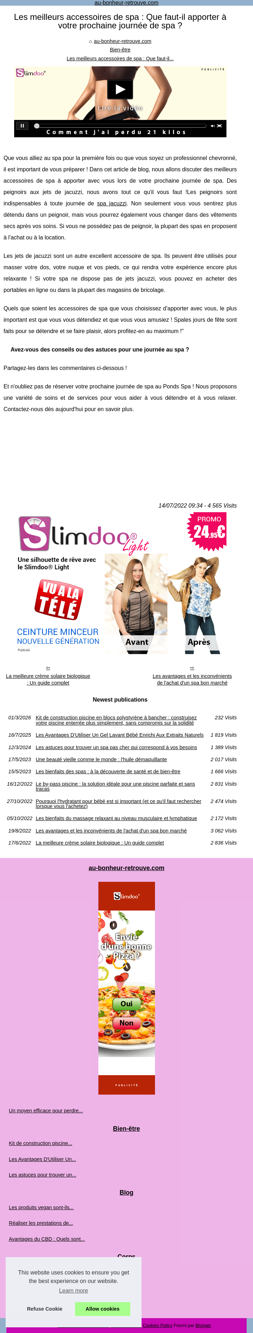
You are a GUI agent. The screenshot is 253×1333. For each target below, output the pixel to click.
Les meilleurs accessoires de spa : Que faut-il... (120, 58)
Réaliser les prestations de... (41, 1223)
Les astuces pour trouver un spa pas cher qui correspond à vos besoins (116, 747)
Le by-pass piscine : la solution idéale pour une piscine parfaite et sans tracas (115, 786)
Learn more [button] (73, 1291)
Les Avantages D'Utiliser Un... (42, 1159)
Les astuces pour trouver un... (42, 1175)
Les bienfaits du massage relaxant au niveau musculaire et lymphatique (116, 818)
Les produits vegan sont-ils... (41, 1207)
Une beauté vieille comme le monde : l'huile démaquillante (101, 759)
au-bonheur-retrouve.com (122, 41)
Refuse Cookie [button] (44, 1309)
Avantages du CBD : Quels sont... (47, 1239)
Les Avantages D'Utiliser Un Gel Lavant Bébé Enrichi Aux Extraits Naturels (119, 734)
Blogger (203, 1325)
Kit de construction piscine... (40, 1143)
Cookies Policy (157, 1325)
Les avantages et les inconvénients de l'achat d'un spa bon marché (192, 679)
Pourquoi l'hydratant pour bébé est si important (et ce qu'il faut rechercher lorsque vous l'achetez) (118, 804)
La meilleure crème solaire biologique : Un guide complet (48, 679)
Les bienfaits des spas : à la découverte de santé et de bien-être (108, 771)
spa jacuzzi (111, 203)
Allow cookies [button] (103, 1309)
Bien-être (120, 49)
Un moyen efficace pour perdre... (46, 1110)
